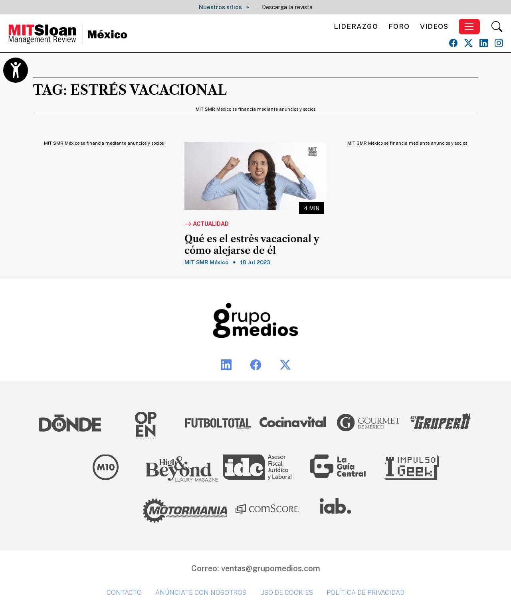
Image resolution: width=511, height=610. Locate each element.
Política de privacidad (365, 592)
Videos (434, 26)
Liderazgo (356, 26)
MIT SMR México (206, 262)
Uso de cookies (286, 592)
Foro (399, 26)
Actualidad (206, 224)
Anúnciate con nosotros (200, 592)
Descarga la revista (287, 7)
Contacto (124, 592)
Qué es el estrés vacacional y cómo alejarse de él (251, 244)
